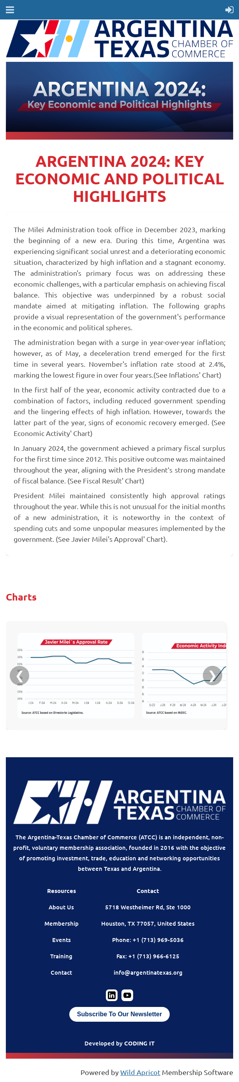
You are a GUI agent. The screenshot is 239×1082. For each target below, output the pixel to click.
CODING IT (139, 1043)
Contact (61, 972)
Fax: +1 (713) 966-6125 (147, 956)
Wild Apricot (140, 1072)
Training (61, 956)
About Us (61, 907)
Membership (61, 923)
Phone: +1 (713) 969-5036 (148, 940)
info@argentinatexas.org (148, 972)
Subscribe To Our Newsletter (119, 1014)
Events (61, 940)
